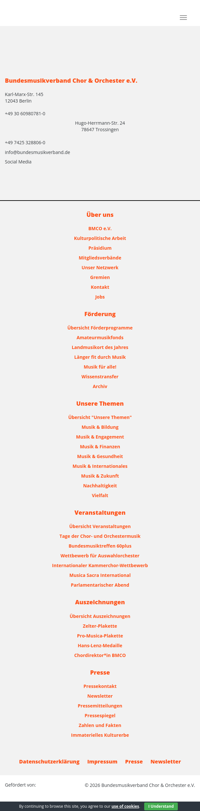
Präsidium (100, 248)
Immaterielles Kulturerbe (100, 735)
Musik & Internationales (99, 466)
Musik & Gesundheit (100, 456)
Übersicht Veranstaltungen (100, 526)
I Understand (161, 806)
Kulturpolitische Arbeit (100, 238)
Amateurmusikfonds (100, 337)
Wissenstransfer (100, 376)
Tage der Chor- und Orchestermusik (99, 536)
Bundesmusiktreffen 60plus (100, 546)
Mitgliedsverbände (100, 258)
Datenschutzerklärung (49, 761)
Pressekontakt (100, 686)
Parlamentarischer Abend (100, 585)
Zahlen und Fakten (100, 725)
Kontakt (100, 287)
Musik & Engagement (100, 437)
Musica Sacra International (100, 575)
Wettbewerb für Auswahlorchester (100, 555)
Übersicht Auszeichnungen (100, 616)
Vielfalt (100, 495)
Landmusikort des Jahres (100, 347)
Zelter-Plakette (100, 626)
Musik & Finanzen (100, 446)
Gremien (100, 277)
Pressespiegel (100, 715)
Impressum (102, 761)
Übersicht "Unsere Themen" (100, 417)
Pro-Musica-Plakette (100, 636)
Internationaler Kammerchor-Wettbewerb (100, 565)
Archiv (100, 386)
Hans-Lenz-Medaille (100, 645)
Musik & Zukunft (100, 476)
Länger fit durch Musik (100, 357)
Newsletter (100, 696)
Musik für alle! (100, 367)
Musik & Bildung (100, 427)
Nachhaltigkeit (100, 485)
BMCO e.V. (100, 228)
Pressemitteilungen (100, 706)
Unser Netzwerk (100, 267)
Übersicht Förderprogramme (100, 328)
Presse (134, 761)
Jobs (100, 297)
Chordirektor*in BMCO (100, 655)
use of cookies (125, 806)
